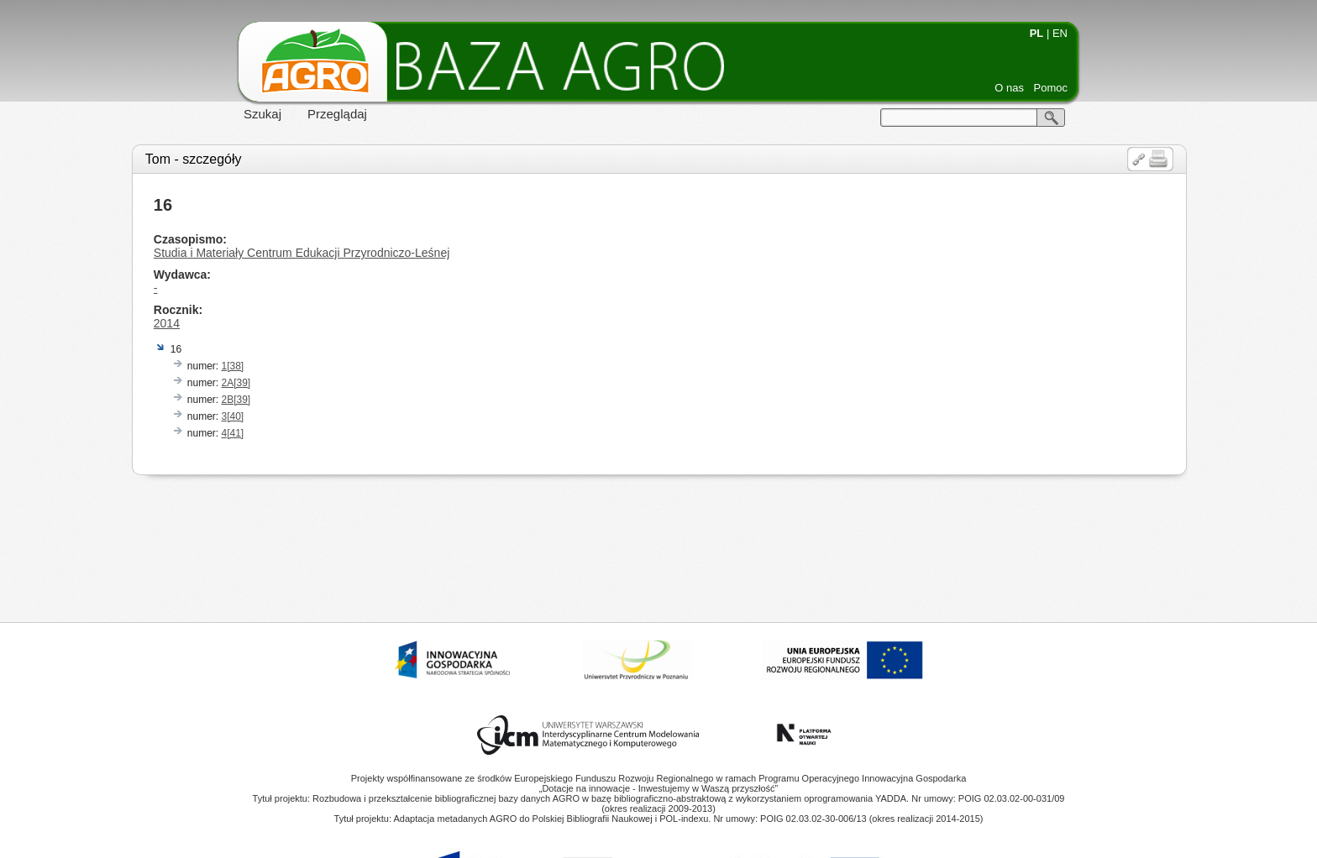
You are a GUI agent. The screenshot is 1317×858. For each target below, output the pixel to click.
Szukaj (262, 114)
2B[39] (235, 399)
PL (1037, 33)
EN (1060, 33)
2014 (167, 323)
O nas (1009, 87)
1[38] (232, 366)
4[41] (232, 433)
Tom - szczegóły (193, 159)
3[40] (232, 416)
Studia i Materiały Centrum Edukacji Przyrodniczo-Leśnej (301, 252)
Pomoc (1051, 87)
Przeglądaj (337, 114)
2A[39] (235, 383)
